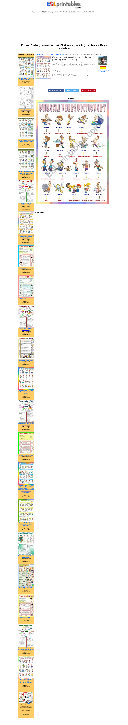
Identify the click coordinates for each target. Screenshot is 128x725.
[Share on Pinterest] (89, 90)
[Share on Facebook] (56, 90)
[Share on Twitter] (72, 90)
